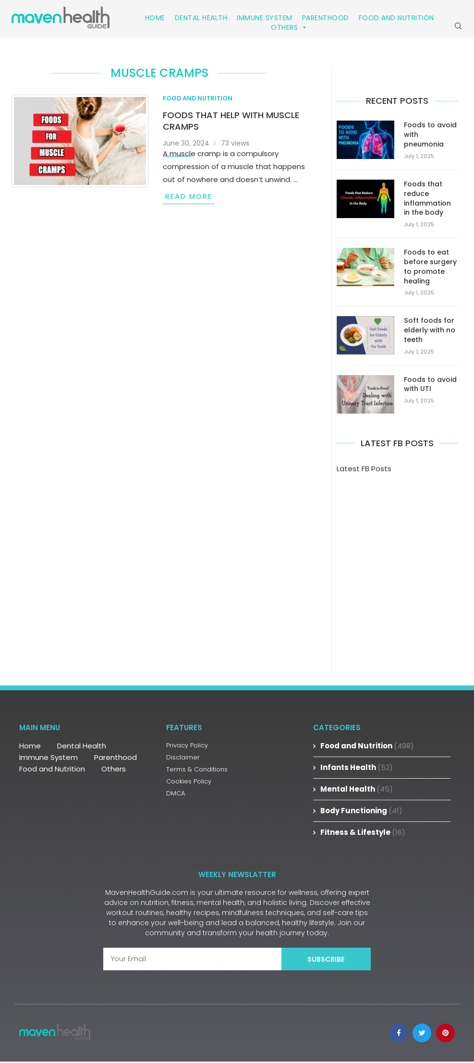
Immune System (264, 18)
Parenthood (325, 18)
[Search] (458, 27)
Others (289, 27)
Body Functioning (361, 811)
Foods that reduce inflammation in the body (427, 200)
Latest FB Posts (364, 469)
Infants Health (356, 767)
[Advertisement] (397, 558)
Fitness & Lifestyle (362, 832)
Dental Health (201, 18)
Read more (188, 198)
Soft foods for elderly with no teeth (429, 330)
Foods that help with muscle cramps (231, 122)
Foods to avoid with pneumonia (430, 136)
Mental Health (356, 789)
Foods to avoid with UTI (430, 384)
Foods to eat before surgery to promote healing (430, 267)
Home (155, 18)
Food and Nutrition (396, 18)
